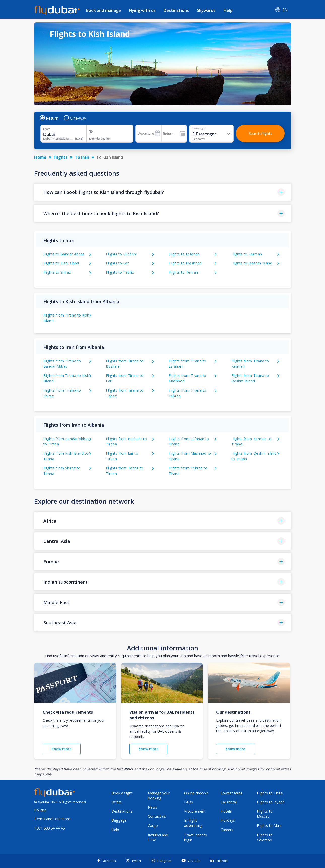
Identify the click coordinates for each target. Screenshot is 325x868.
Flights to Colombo (265, 838)
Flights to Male (269, 825)
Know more (61, 748)
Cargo (153, 825)
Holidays (228, 820)
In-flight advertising (193, 823)
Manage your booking (159, 796)
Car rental (229, 802)
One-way (75, 118)
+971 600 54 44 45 (49, 828)
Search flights (260, 133)
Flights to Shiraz (57, 272)
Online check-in (196, 793)
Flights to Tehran (183, 272)
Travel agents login (195, 838)
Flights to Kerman (246, 254)
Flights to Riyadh (271, 802)
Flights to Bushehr (121, 254)
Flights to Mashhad (185, 263)
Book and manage (103, 10)
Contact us (157, 816)
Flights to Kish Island (61, 263)
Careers (227, 829)
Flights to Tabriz (120, 272)
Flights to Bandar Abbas (64, 254)
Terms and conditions (52, 818)
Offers (116, 802)
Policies (40, 810)
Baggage (119, 820)
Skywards (206, 10)
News (152, 807)
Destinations (176, 10)
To (91, 132)
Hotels (226, 811)
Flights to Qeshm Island (251, 263)
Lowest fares (231, 793)
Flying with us (142, 10)
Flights (60, 157)
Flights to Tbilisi (270, 793)
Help (228, 10)
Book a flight (122, 793)
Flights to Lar (117, 263)
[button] (162, 192)
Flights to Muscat (265, 814)
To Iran (82, 157)
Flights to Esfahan (184, 254)
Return (49, 118)
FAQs (188, 802)
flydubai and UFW (158, 838)
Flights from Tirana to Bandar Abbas (62, 364)
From (46, 128)
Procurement (195, 811)
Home (40, 157)
